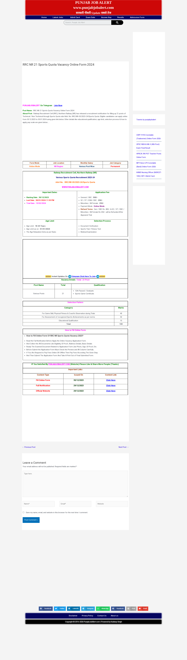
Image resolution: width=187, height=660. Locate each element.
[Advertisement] (75, 43)
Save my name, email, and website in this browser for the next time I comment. (57, 513)
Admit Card (74, 17)
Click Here (111, 380)
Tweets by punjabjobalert (146, 120)
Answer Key (107, 17)
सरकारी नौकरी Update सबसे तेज (93, 12)
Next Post (124, 447)
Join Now (58, 105)
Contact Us (102, 616)
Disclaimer (72, 616)
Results (122, 17)
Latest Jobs (57, 17)
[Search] (117, 22)
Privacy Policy (87, 616)
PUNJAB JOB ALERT (93, 2)
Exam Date (90, 17)
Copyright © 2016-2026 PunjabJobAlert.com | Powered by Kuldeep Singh (93, 622)
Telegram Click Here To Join (83, 276)
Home (41, 17)
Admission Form (140, 17)
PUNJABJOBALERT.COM (59, 364)
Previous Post (28, 447)
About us (115, 616)
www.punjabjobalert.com (93, 7)
